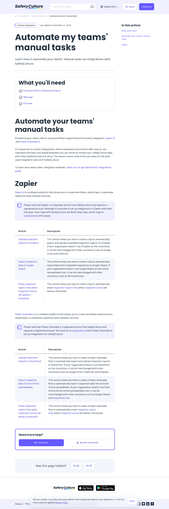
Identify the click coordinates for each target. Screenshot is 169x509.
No (89, 465)
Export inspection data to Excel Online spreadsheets (28, 384)
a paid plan (31, 215)
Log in (129, 6)
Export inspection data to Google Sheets (27, 265)
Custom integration (39, 16)
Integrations (24, 16)
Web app (28, 97)
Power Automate (30, 141)
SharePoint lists (61, 398)
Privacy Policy (61, 502)
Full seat (27, 103)
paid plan (80, 330)
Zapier (110, 138)
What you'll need (129, 30)
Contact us (147, 6)
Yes (76, 465)
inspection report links (66, 287)
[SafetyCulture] (29, 7)
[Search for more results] (92, 6)
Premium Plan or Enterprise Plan (41, 90)
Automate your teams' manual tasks (136, 37)
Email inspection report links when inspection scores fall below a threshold (27, 291)
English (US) (109, 6)
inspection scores (94, 287)
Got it (132, 501)
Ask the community (87, 442)
